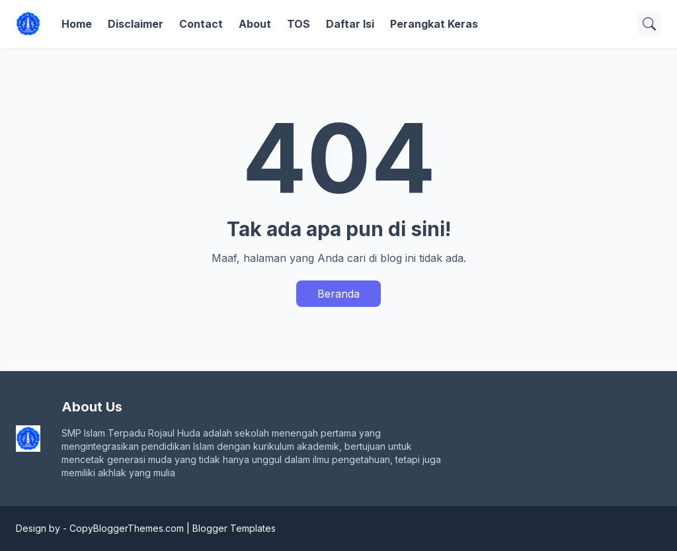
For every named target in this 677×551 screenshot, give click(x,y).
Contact (201, 23)
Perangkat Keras (434, 23)
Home (76, 23)
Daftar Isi (350, 23)
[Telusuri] (649, 24)
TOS (298, 23)
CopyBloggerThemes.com (126, 528)
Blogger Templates (234, 528)
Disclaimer (135, 23)
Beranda (338, 293)
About (255, 23)
